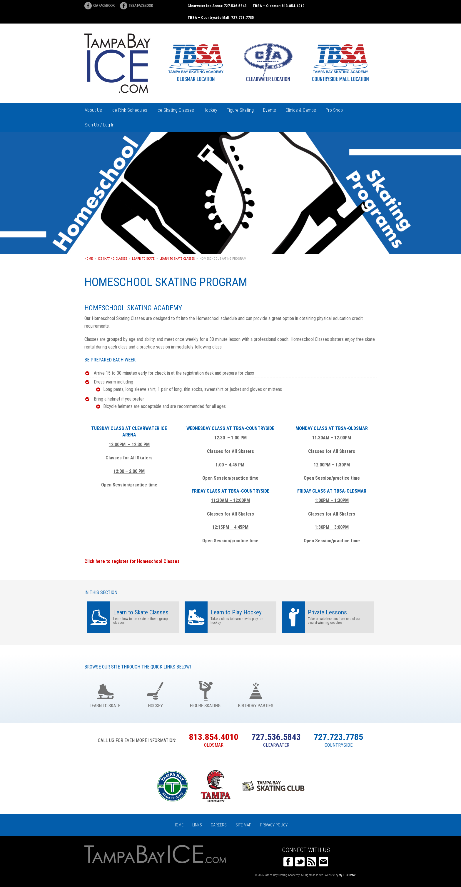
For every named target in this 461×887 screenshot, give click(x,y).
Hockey (210, 110)
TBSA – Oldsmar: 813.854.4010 (279, 6)
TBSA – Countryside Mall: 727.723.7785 (221, 17)
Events (269, 110)
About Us (93, 110)
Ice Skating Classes (175, 110)
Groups (306, 693)
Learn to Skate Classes (177, 259)
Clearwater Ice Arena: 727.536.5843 (217, 6)
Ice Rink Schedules (129, 110)
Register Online (356, 693)
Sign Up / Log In (99, 125)
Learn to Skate (143, 259)
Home (88, 259)
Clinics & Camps (300, 110)
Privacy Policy (274, 825)
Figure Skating (240, 110)
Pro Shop (334, 110)
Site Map (243, 825)
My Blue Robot (347, 875)
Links (197, 825)
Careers (219, 825)
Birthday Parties (255, 693)
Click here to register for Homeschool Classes (132, 561)
